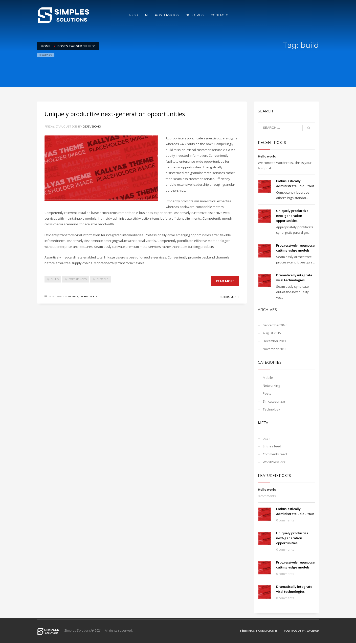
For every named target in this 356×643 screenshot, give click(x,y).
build (55, 279)
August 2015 (272, 333)
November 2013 (274, 349)
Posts (267, 393)
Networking (271, 385)
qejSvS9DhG (92, 126)
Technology (88, 296)
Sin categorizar (274, 401)
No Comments (229, 297)
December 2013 (274, 341)
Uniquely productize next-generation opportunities (114, 114)
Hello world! (267, 156)
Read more (225, 281)
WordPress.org (274, 462)
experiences (77, 279)
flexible (102, 279)
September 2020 (275, 325)
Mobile (73, 296)
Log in (267, 438)
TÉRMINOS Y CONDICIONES (259, 630)
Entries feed (272, 446)
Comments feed (275, 454)
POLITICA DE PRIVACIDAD (301, 630)
